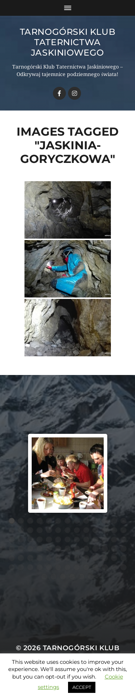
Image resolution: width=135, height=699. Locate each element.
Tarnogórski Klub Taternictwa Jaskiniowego (68, 42)
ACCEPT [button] (81, 687)
